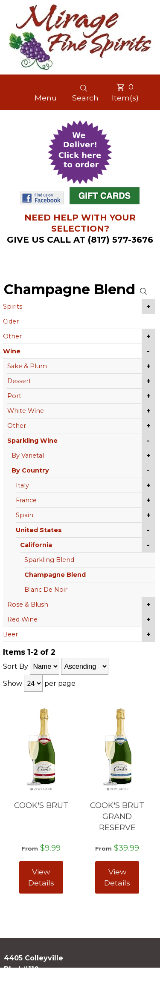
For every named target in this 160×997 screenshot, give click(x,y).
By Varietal (28, 455)
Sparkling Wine (32, 440)
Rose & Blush (27, 604)
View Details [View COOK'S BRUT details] (41, 877)
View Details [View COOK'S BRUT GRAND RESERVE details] (117, 877)
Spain (24, 515)
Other (12, 336)
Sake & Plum (27, 366)
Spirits (12, 306)
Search (85, 93)
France (26, 500)
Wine (11, 351)
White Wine (25, 411)
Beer (10, 634)
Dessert (19, 381)
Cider (11, 321)
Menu (46, 97)
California (36, 545)
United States (39, 530)
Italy (22, 485)
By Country (30, 470)
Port (14, 396)
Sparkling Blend (49, 560)
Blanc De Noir (45, 589)
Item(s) (125, 92)
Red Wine (22, 619)
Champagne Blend (55, 575)
